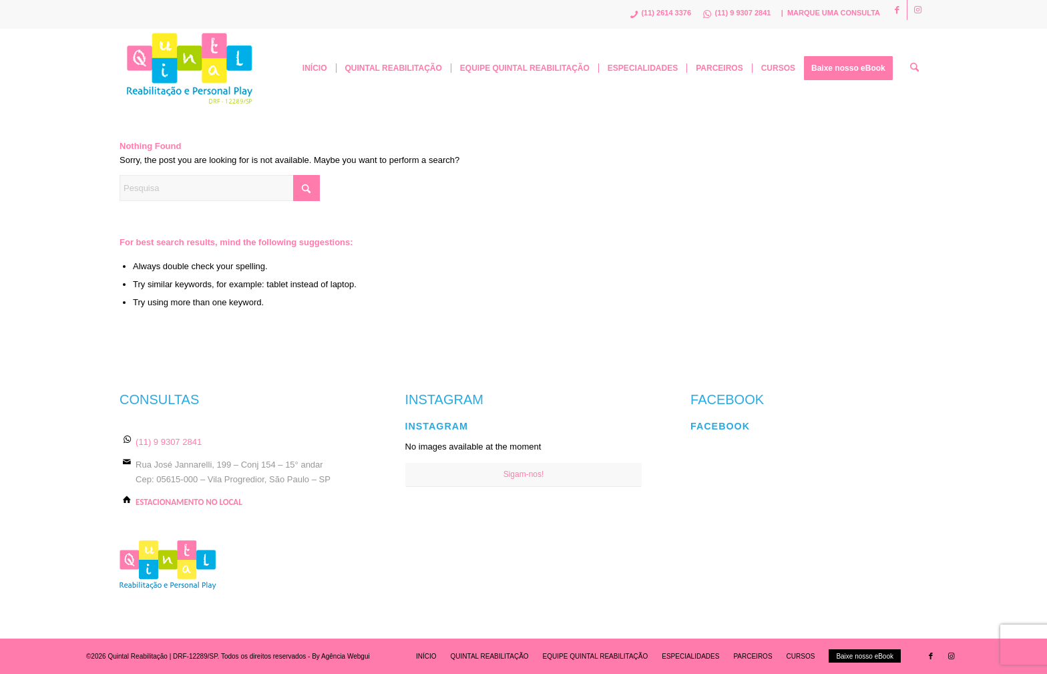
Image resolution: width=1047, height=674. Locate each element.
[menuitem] (315, 68)
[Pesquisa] (914, 68)
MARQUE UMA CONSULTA (833, 13)
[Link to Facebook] (897, 10)
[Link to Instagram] (917, 10)
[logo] (190, 68)
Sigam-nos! (523, 474)
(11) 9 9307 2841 (169, 442)
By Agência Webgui (341, 656)
